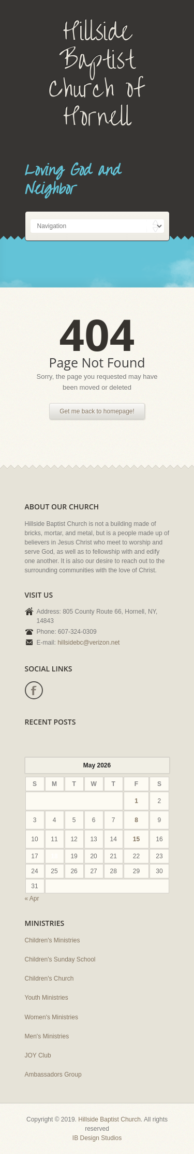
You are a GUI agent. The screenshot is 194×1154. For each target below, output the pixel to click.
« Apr (32, 898)
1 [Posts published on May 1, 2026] (136, 801)
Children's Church (49, 978)
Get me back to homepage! (97, 411)
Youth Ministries (46, 997)
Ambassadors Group (53, 1074)
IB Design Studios (97, 1138)
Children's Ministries (52, 940)
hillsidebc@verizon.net (88, 642)
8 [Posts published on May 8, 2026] (136, 820)
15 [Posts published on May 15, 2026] (136, 839)
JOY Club (38, 1055)
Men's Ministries (47, 1036)
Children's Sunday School (60, 959)
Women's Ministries (51, 1017)
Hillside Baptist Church (109, 1119)
